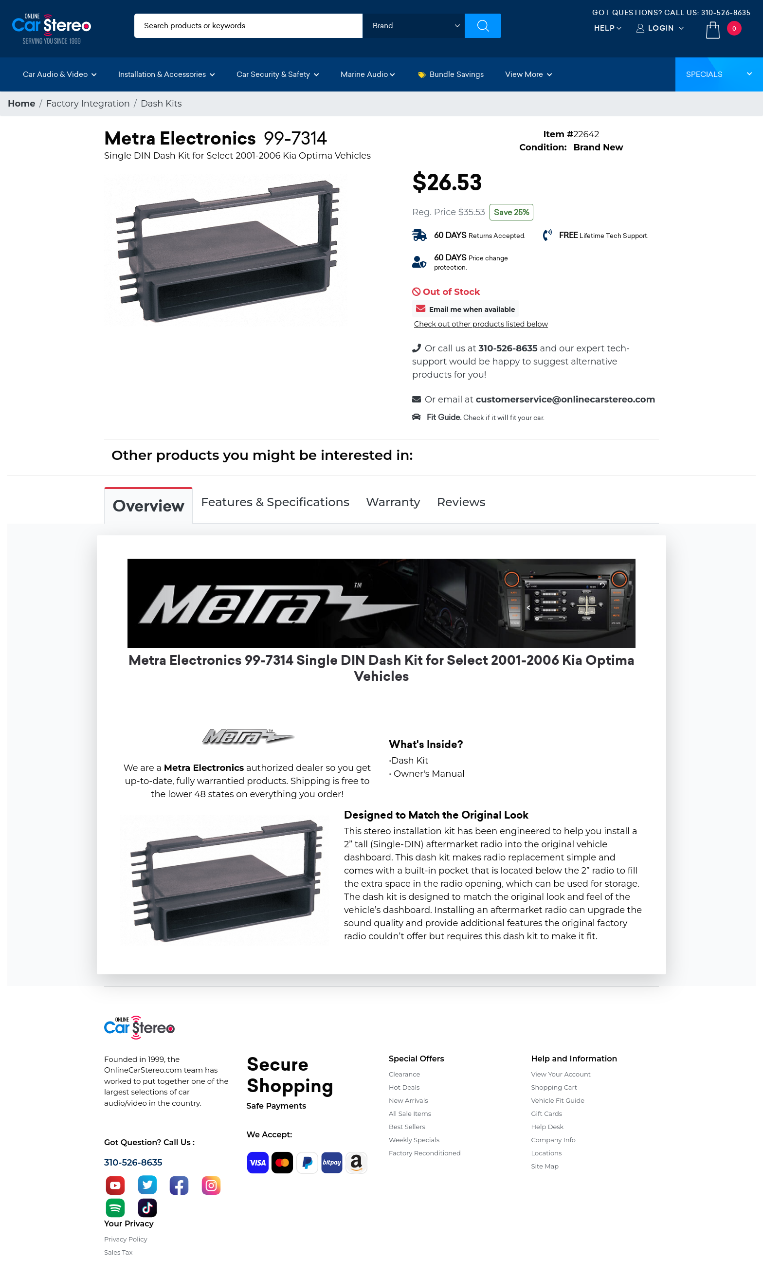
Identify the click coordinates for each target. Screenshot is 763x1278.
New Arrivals (408, 1100)
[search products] (248, 26)
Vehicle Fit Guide (558, 1100)
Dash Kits (161, 103)
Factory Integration (88, 103)
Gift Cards (547, 1113)
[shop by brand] (414, 26)
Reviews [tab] (461, 502)
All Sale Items (410, 1113)
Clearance (404, 1074)
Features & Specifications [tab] (275, 502)
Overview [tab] (148, 506)
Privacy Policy (125, 1239)
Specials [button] (719, 74)
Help (604, 28)
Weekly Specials (414, 1140)
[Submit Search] (483, 26)
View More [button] (528, 74)
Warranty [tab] (393, 502)
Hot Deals (404, 1087)
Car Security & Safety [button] (277, 74)
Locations (546, 1153)
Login (661, 28)
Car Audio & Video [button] (60, 74)
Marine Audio (368, 74)
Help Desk (547, 1127)
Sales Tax (118, 1252)
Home (22, 103)
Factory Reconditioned (425, 1153)
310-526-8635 (726, 13)
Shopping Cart (554, 1087)
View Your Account (561, 1074)
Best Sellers (407, 1127)
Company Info (553, 1140)
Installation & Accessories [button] (166, 74)
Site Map (545, 1166)
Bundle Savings (451, 74)
